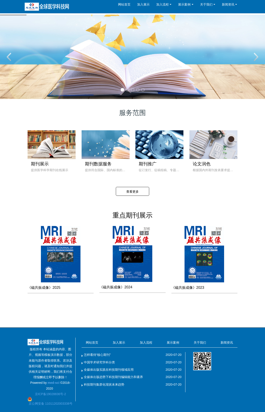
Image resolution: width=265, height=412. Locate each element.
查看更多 (132, 191)
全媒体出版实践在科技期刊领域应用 (109, 369)
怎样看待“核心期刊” (97, 355)
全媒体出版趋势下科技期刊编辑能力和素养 (113, 377)
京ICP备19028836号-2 (50, 394)
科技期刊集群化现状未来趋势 (104, 384)
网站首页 (124, 4)
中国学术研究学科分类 (99, 362)
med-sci (53, 382)
